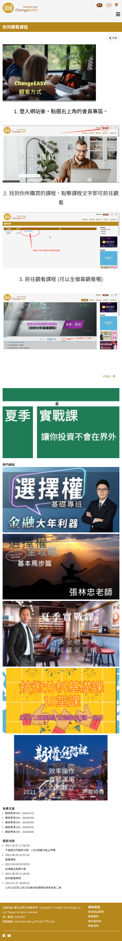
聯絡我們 (93, 925)
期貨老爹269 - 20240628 (19, 831)
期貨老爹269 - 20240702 (19, 827)
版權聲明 (93, 916)
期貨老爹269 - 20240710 (19, 813)
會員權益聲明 (96, 911)
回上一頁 (109, 376)
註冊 (109, 5)
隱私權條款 (94, 921)
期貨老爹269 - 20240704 (19, 822)
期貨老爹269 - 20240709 (19, 817)
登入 (100, 5)
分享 (113, 38)
